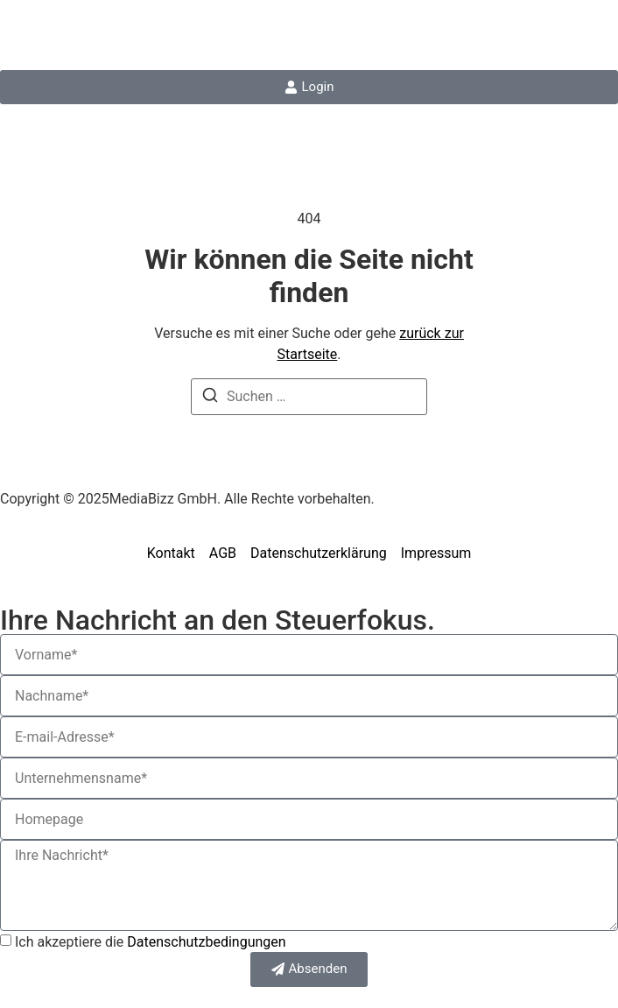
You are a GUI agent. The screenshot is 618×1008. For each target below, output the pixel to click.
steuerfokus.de (94, 35)
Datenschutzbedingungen (206, 942)
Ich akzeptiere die (150, 942)
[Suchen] (210, 398)
